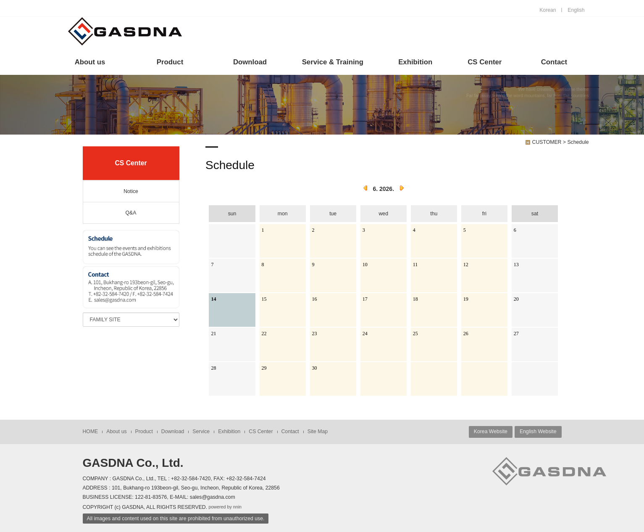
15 (264, 299)
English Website (538, 431)
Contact (554, 62)
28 (213, 368)
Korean (547, 10)
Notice (131, 191)
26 (465, 333)
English (576, 10)
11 (415, 264)
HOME (90, 431)
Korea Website (490, 431)
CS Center (485, 62)
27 (516, 333)
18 (415, 299)
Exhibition (415, 62)
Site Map (318, 431)
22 (264, 333)
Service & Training (332, 62)
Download (250, 62)
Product (170, 62)
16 (314, 299)
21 (213, 333)
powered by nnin (225, 506)
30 (314, 368)
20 (516, 299)
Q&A (131, 213)
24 (365, 333)
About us (90, 62)
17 (365, 299)
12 (465, 264)
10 (365, 264)
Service (201, 431)
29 (264, 368)
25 (415, 333)
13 (516, 264)
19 (465, 299)
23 (314, 333)
